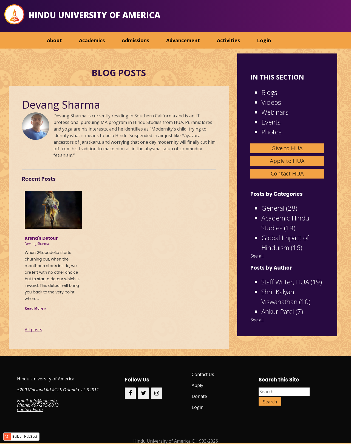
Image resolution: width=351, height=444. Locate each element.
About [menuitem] (54, 40)
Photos (271, 131)
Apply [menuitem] (197, 385)
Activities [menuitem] (228, 40)
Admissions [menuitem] (135, 40)
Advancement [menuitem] (183, 40)
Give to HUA (287, 148)
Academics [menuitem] (92, 40)
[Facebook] (130, 393)
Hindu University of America (94, 15)
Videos (271, 102)
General (279, 208)
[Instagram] (156, 393)
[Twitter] (143, 393)
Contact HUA (287, 173)
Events (271, 121)
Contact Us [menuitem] (203, 374)
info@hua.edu (43, 401)
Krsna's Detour (41, 238)
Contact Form (30, 409)
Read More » (35, 308)
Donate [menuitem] (199, 396)
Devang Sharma (37, 243)
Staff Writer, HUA (291, 281)
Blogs (269, 92)
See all (257, 256)
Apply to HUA (287, 161)
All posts (33, 330)
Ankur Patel (282, 311)
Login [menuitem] (264, 40)
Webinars (274, 112)
